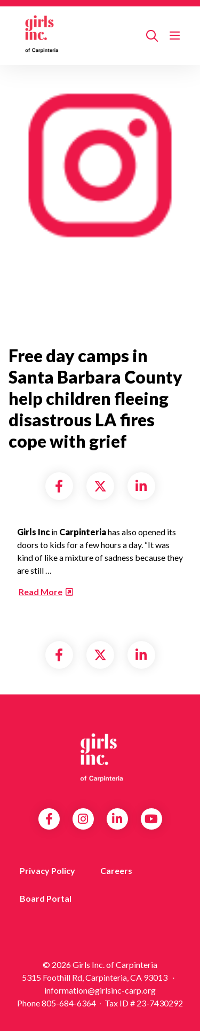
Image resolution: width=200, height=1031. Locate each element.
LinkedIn (117, 819)
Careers (116, 870)
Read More (40, 592)
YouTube (151, 819)
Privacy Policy (47, 870)
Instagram (83, 819)
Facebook (49, 819)
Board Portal (45, 898)
